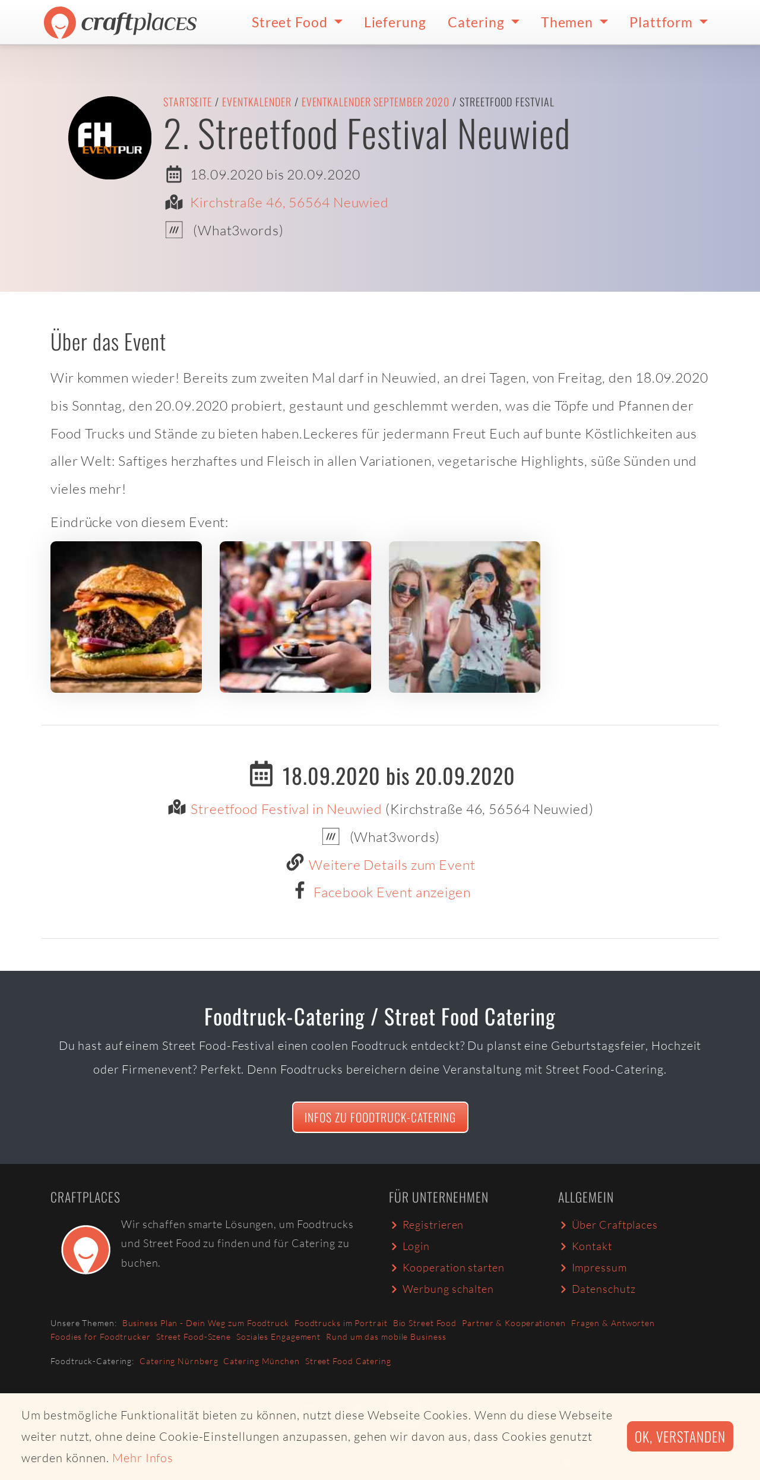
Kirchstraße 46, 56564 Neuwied (289, 202)
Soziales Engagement (278, 1336)
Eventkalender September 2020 (375, 101)
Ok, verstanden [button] (680, 1436)
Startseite (187, 101)
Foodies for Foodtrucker (100, 1336)
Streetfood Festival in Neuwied (286, 808)
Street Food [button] (291, 22)
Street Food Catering (348, 1361)
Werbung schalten (441, 1288)
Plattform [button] (662, 22)
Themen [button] (568, 22)
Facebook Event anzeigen (392, 891)
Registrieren (426, 1224)
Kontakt (585, 1245)
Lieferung (395, 22)
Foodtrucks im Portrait (341, 1323)
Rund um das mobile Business (386, 1336)
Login (409, 1245)
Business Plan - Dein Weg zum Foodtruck (205, 1323)
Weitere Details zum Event (392, 864)
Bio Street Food (425, 1323)
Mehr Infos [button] (142, 1457)
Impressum (592, 1267)
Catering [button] (478, 22)
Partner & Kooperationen (514, 1323)
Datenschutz (596, 1288)
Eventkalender (257, 101)
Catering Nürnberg (179, 1361)
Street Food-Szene (193, 1336)
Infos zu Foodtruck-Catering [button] (380, 1117)
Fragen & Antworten (613, 1323)
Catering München (261, 1361)
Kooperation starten (447, 1267)
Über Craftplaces (608, 1224)
